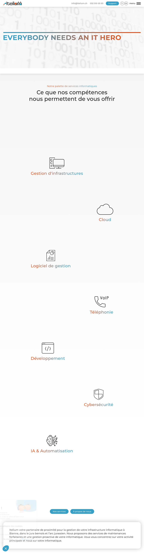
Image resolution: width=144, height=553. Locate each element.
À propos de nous (82, 511)
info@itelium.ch (79, 3)
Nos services (59, 511)
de (126, 3)
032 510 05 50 (96, 3)
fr (122, 3)
